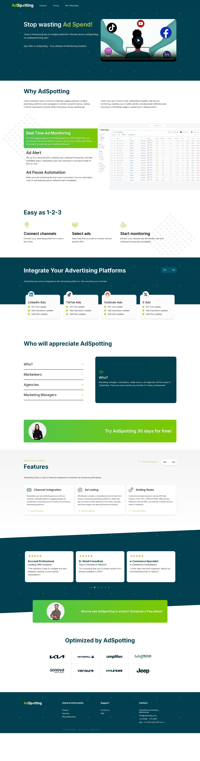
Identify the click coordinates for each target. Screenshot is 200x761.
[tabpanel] (49, 566)
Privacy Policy (95, 729)
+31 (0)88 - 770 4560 (148, 719)
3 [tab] (98, 584)
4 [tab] (102, 584)
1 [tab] (91, 584)
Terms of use (82, 729)
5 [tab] (105, 584)
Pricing (56, 5)
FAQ (102, 713)
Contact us (105, 710)
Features (43, 5)
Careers (65, 710)
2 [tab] (95, 584)
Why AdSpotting (71, 5)
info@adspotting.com (148, 715)
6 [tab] (109, 584)
